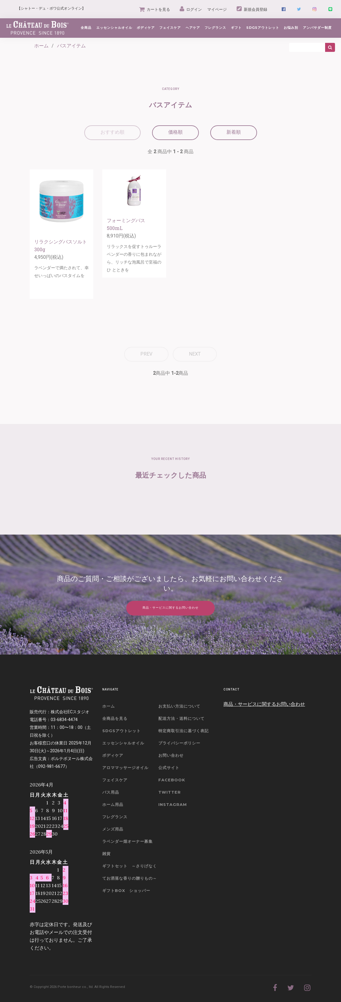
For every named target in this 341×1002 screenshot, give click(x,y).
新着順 (233, 132)
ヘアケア (193, 27)
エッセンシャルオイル (114, 27)
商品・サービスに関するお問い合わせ (264, 704)
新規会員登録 (252, 9)
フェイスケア (170, 27)
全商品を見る (114, 718)
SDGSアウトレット (121, 731)
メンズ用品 (112, 829)
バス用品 (110, 792)
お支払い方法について (179, 706)
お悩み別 (291, 27)
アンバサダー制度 (317, 27)
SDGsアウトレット (262, 27)
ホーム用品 (112, 804)
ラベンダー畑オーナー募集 (127, 841)
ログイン (191, 9)
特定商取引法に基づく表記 (183, 731)
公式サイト (168, 767)
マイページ (217, 9)
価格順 (175, 132)
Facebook (171, 780)
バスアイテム (71, 46)
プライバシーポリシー (179, 743)
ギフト (236, 27)
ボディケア (146, 27)
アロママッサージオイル (125, 767)
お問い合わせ (171, 755)
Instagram (172, 804)
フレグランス (215, 27)
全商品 (86, 27)
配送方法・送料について (181, 718)
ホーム (41, 46)
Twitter (169, 792)
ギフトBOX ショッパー (126, 890)
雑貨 (106, 853)
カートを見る (154, 9)
